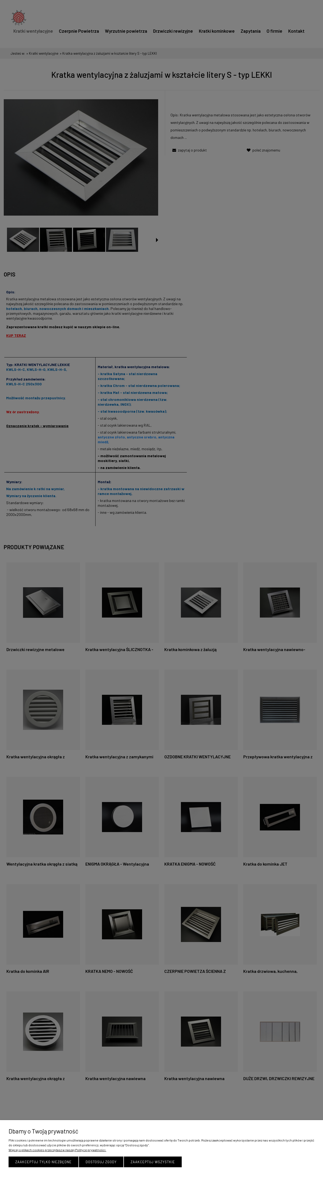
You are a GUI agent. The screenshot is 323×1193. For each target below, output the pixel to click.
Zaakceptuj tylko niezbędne (43, 1162)
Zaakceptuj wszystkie (153, 1162)
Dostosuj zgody (101, 1162)
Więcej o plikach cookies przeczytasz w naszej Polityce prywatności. (57, 1150)
